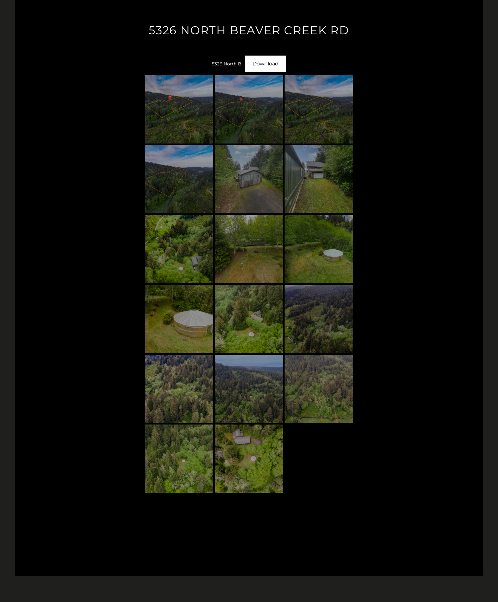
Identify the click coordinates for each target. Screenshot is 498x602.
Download (265, 64)
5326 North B (226, 63)
